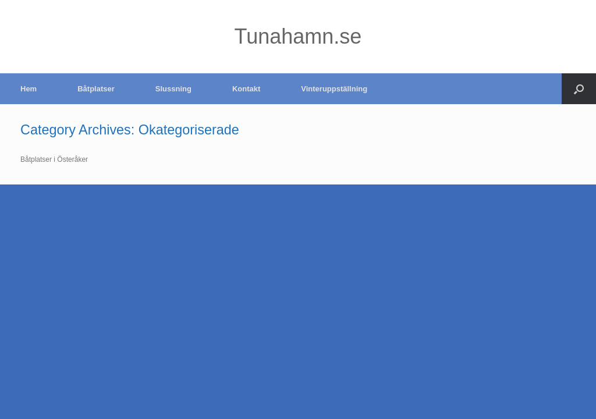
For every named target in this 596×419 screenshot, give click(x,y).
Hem (28, 88)
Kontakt (246, 88)
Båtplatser (96, 88)
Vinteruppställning (334, 88)
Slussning (173, 88)
